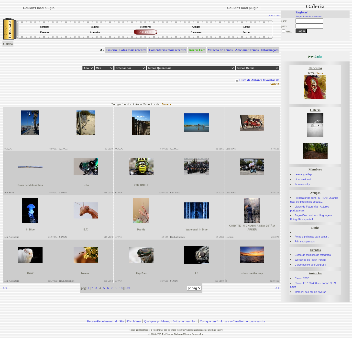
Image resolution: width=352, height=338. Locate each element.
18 (120, 288)
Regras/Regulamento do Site (105, 321)
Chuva (319, 73)
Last (127, 288)
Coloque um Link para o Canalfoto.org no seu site (232, 321)
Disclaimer (134, 321)
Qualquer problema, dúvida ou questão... (170, 321)
